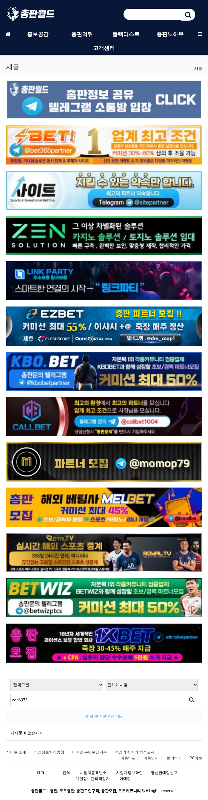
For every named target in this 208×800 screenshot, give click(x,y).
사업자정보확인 (129, 772)
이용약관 (128, 758)
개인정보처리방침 (49, 752)
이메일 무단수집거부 (89, 752)
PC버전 (196, 758)
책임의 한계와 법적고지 (134, 752)
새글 (198, 68)
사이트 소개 (16, 752)
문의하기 (174, 758)
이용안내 (151, 758)
